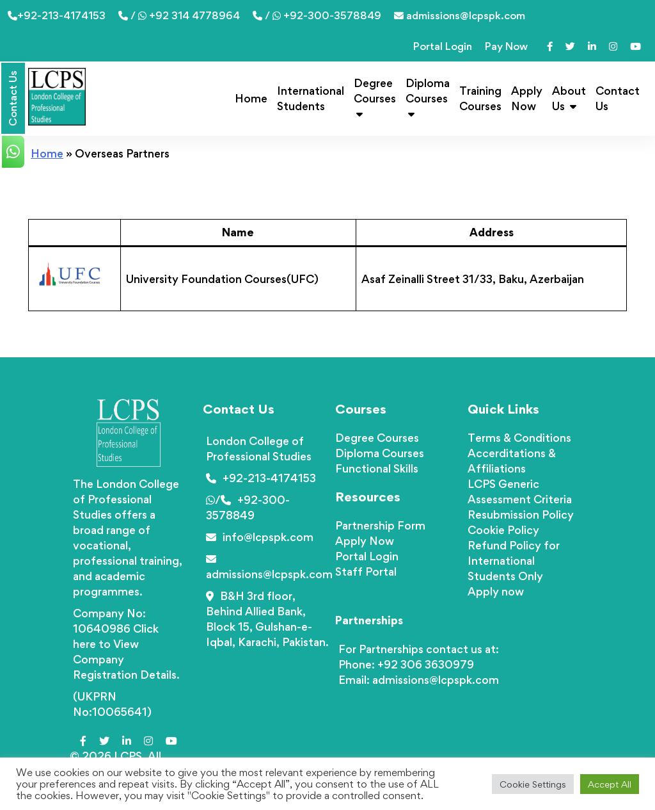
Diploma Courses (428, 97)
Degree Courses (375, 97)
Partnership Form (380, 525)
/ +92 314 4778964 (179, 15)
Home (251, 98)
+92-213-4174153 (57, 15)
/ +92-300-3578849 (317, 15)
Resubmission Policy (521, 514)
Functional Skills (376, 468)
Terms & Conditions (519, 437)
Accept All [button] (609, 784)
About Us (569, 98)
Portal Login (442, 46)
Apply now (496, 591)
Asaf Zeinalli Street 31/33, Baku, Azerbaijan (472, 279)
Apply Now (526, 98)
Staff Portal (366, 571)
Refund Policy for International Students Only (514, 561)
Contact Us (618, 98)
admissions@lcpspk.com (459, 15)
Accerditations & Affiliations (512, 460)
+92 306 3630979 (425, 664)
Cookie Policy (503, 530)
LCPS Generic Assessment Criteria (520, 491)
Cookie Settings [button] (533, 784)
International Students (310, 98)
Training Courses (480, 98)
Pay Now (506, 46)
